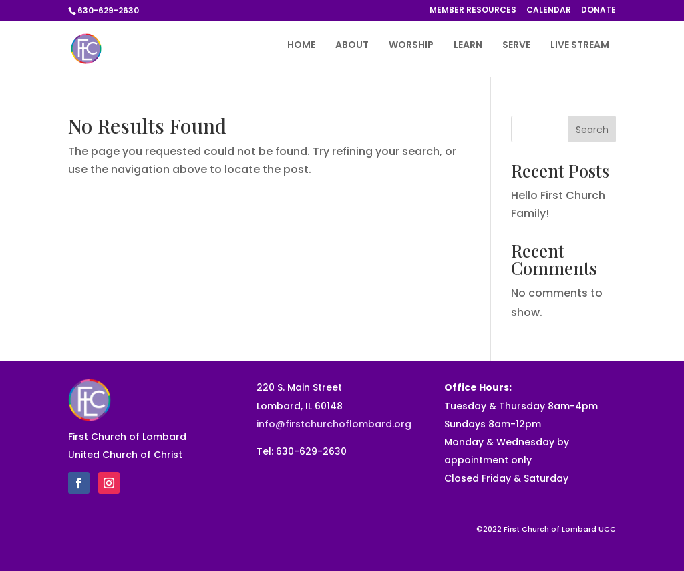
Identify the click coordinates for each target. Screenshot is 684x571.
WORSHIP (411, 45)
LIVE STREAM (579, 45)
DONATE (598, 10)
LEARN (468, 45)
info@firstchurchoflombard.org (333, 424)
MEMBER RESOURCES (473, 10)
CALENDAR (548, 10)
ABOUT (352, 45)
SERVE (516, 45)
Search (592, 129)
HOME (301, 45)
